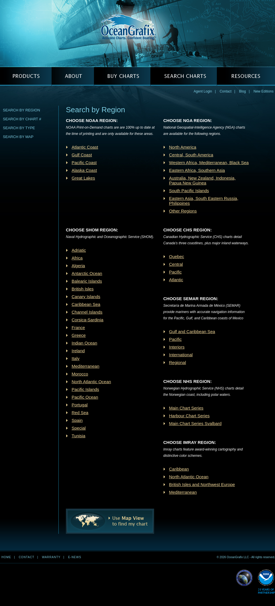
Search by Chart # (22, 119)
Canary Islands (86, 296)
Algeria (78, 265)
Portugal (80, 404)
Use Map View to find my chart (110, 521)
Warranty (51, 557)
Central (176, 264)
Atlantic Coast (85, 147)
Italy (76, 358)
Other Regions (183, 210)
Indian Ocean (84, 343)
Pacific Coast (84, 162)
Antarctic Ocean (87, 273)
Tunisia (78, 435)
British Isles (83, 288)
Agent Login (203, 91)
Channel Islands (87, 312)
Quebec (176, 256)
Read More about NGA (244, 578)
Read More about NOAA (266, 582)
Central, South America (191, 154)
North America (182, 147)
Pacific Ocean (85, 397)
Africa (77, 257)
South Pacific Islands (189, 190)
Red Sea (80, 412)
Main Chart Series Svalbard (195, 423)
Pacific (175, 271)
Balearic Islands (87, 281)
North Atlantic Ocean (91, 381)
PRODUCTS (26, 76)
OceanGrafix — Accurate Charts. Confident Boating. (137, 33)
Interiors (176, 347)
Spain (77, 420)
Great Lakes (83, 178)
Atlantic (176, 279)
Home (6, 557)
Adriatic (79, 250)
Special (79, 428)
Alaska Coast (84, 170)
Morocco (80, 373)
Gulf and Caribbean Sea (192, 331)
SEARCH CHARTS (183, 76)
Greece (79, 335)
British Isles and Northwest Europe (202, 484)
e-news (74, 557)
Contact (225, 91)
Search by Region (21, 110)
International (181, 354)
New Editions (264, 91)
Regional (177, 362)
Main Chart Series (186, 408)
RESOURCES (246, 76)
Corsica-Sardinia (87, 319)
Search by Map (18, 137)
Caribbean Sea (86, 304)
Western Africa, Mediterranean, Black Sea (209, 162)
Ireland (78, 350)
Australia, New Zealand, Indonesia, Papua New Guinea (202, 180)
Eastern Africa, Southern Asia (197, 170)
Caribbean (179, 469)
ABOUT (73, 76)
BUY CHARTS (122, 76)
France (78, 327)
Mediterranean (85, 366)
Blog (242, 91)
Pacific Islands (85, 389)
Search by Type (19, 128)
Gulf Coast (82, 154)
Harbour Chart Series (189, 415)
